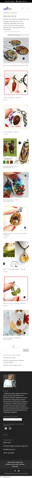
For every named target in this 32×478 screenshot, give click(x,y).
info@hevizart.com (9, 449)
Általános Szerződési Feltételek (15, 464)
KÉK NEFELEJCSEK (9, 358)
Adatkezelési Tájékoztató (15, 462)
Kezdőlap (6, 13)
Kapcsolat (15, 466)
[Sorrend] (18, 35)
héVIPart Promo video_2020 (12, 365)
